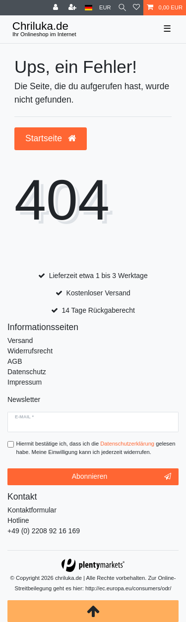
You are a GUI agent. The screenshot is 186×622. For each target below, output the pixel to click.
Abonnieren (121, 476)
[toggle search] (122, 7)
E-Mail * (24, 416)
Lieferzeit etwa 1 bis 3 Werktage (98, 276)
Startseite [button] (50, 138)
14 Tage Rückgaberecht (98, 310)
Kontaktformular (32, 510)
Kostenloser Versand (98, 293)
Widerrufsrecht (30, 351)
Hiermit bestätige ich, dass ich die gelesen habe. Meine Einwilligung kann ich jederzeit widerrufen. (96, 448)
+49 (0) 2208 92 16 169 (43, 531)
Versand (20, 340)
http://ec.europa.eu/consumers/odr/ (128, 588)
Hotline (18, 520)
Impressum (24, 382)
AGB (14, 361)
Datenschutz (26, 372)
